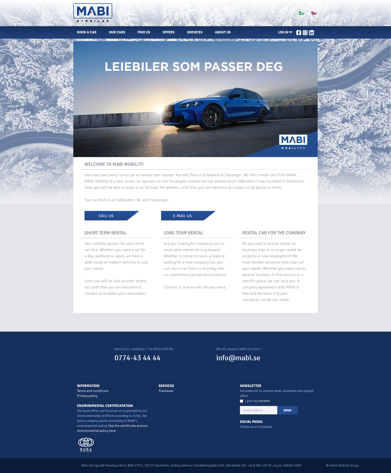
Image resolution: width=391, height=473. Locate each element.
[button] (285, 32)
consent (264, 401)
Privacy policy (87, 396)
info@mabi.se (238, 358)
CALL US (105, 216)
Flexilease (166, 391)
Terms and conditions (92, 391)
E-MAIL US (182, 216)
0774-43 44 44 (137, 358)
